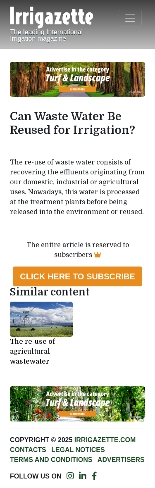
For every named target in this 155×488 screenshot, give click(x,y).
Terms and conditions (51, 459)
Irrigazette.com (105, 439)
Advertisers (121, 459)
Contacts (28, 449)
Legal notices (78, 449)
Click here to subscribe (77, 276)
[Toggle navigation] (130, 18)
